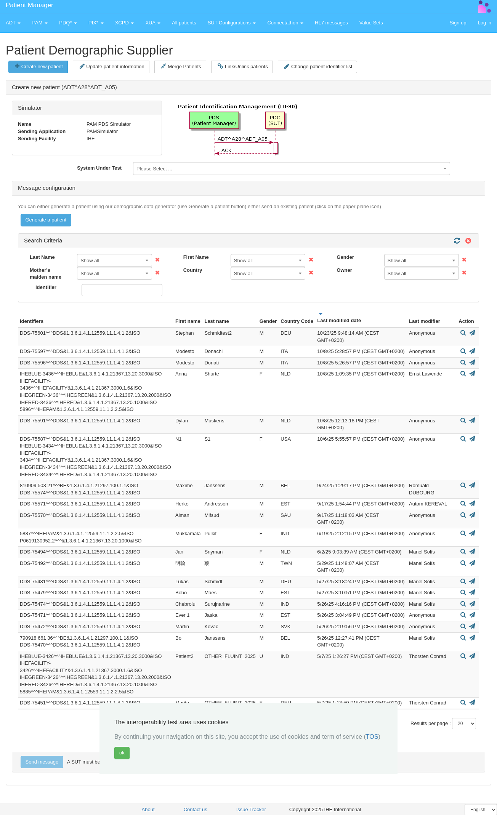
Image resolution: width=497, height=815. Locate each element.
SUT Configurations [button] (232, 23)
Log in (484, 23)
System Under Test (99, 168)
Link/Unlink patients (243, 66)
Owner (344, 270)
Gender (345, 257)
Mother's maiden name (45, 273)
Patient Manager (29, 5)
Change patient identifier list (318, 66)
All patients (184, 23)
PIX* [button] (96, 23)
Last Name (42, 257)
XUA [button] (152, 23)
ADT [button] (13, 23)
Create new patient (39, 66)
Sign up (457, 23)
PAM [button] (40, 23)
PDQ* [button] (68, 23)
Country (192, 270)
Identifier (45, 287)
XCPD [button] (124, 23)
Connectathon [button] (285, 23)
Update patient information (112, 66)
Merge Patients (181, 66)
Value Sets (371, 23)
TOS (372, 736)
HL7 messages (331, 23)
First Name (196, 257)
